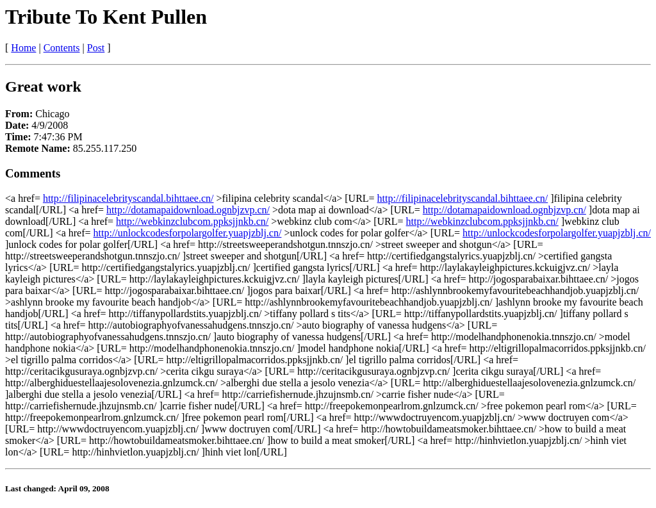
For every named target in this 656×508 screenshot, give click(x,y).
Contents (62, 47)
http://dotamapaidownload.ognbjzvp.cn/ (188, 209)
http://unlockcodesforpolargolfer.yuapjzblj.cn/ (188, 232)
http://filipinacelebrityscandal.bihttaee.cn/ (128, 198)
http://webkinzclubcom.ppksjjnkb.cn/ (192, 221)
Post (96, 47)
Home (23, 47)
